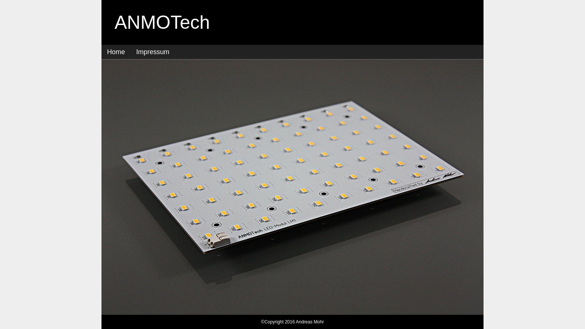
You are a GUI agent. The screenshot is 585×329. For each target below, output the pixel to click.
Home (116, 52)
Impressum (152, 52)
